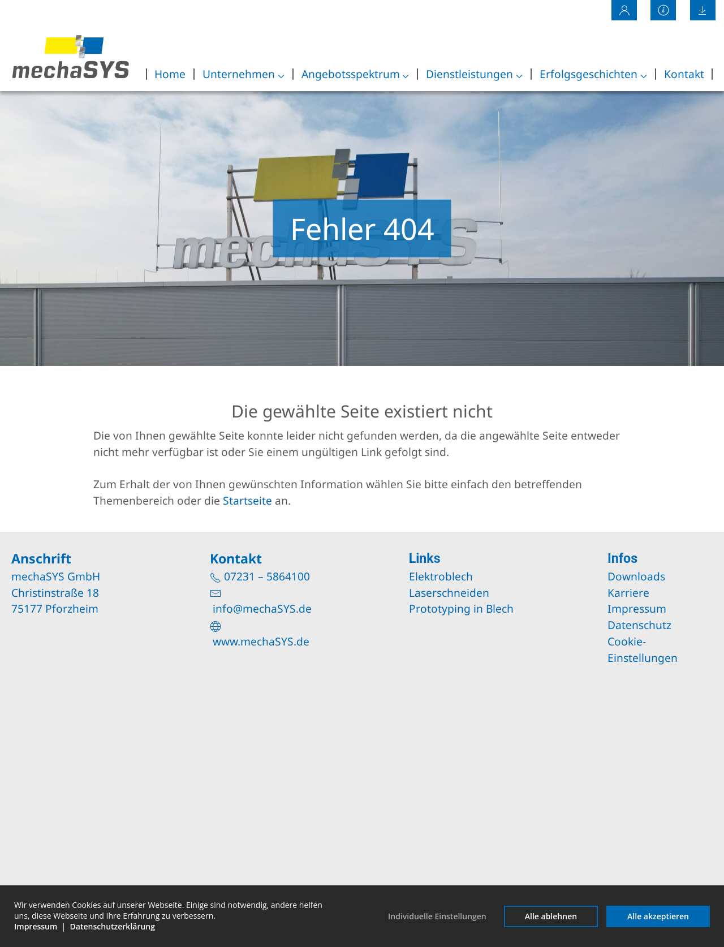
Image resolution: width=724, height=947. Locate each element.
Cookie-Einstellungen (642, 649)
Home (170, 73)
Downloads (636, 576)
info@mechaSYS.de (262, 608)
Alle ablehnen (551, 916)
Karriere (628, 592)
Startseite (247, 500)
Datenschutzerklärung (112, 926)
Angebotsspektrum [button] (355, 73)
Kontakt (684, 73)
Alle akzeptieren (658, 916)
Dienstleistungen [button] (474, 73)
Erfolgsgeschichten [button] (593, 73)
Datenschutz (639, 624)
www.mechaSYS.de (261, 641)
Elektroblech (441, 576)
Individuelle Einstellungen (437, 916)
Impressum (636, 608)
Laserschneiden (449, 592)
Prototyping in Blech (461, 608)
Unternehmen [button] (243, 73)
